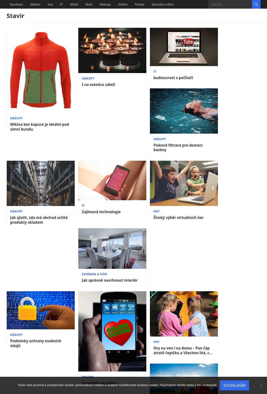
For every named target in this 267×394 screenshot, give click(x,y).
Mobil (74, 4)
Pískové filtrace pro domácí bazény (227, 82)
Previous (19, 367)
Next (252, 367)
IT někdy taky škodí (28, 344)
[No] (261, 385)
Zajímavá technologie (94, 177)
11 (167, 367)
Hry (50, 4)
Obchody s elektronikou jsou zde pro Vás (165, 343)
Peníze (139, 4)
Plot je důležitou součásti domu (226, 346)
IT (61, 4)
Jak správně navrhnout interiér (223, 180)
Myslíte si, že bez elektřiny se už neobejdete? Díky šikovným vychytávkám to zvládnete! (229, 252)
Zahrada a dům (163, 4)
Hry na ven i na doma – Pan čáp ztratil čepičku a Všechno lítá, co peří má (165, 252)
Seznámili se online (91, 281)
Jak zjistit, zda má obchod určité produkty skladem (33, 185)
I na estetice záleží (91, 79)
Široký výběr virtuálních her (164, 182)
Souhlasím (234, 385)
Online (122, 4)
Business (16, 4)
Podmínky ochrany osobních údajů (35, 246)
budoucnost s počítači (158, 73)
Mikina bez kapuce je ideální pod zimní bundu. (35, 117)
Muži (88, 4)
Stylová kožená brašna (94, 344)
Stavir (15, 15)
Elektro (35, 4)
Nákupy (105, 4)
